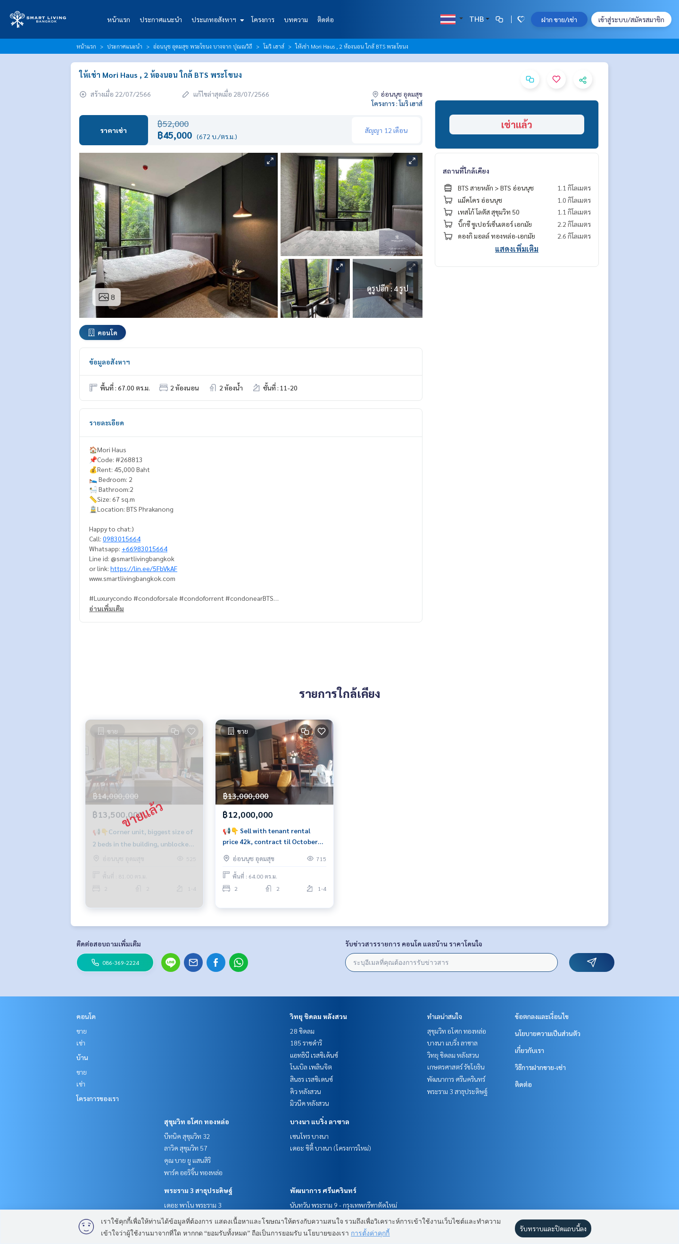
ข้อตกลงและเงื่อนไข (542, 1016)
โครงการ (262, 19)
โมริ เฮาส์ (273, 46)
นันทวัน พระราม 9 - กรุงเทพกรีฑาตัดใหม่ (343, 1205)
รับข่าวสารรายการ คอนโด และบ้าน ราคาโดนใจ (413, 943)
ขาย (81, 1031)
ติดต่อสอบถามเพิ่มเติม (108, 943)
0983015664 (122, 538)
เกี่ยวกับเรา (529, 1050)
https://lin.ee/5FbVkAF (143, 568)
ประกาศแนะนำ (161, 19)
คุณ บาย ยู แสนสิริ (187, 1160)
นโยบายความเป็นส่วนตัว (547, 1033)
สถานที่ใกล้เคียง (466, 170)
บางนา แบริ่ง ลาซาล (319, 1121)
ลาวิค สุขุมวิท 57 (185, 1148)
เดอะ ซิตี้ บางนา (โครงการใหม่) (330, 1148)
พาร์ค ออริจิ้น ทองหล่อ (193, 1172)
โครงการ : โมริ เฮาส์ (397, 103)
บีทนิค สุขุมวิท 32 (187, 1136)
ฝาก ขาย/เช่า (559, 19)
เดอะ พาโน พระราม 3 (193, 1205)
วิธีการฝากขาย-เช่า (540, 1067)
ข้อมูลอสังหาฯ (109, 361)
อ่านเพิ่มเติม (106, 608)
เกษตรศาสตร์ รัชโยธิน (456, 1066)
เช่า (80, 1042)
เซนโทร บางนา (309, 1136)
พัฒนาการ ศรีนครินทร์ (323, 1190)
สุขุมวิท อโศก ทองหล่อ (196, 1121)
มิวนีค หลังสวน (309, 1103)
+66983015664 (144, 548)
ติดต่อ (325, 19)
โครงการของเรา (97, 1098)
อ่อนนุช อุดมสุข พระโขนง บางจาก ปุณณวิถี (202, 46)
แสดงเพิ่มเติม (516, 249)
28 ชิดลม (302, 1031)
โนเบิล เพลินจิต (311, 1066)
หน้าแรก (118, 19)
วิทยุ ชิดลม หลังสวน (318, 1016)
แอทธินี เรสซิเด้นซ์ (314, 1055)
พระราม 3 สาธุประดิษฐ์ (198, 1190)
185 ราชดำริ (306, 1042)
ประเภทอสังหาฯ (216, 19)
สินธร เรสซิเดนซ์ (311, 1079)
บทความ (296, 19)
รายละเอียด (106, 422)
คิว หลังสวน (305, 1091)
